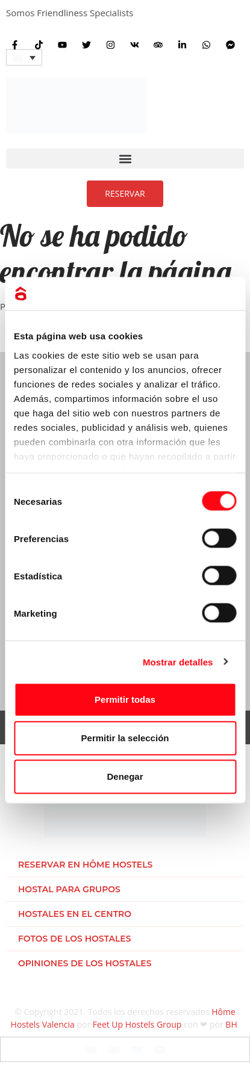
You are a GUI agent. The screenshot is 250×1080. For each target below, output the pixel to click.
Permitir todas (125, 699)
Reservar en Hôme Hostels (85, 864)
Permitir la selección (125, 738)
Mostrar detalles (178, 661)
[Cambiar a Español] (113, 1049)
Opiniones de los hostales (85, 963)
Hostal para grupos (69, 889)
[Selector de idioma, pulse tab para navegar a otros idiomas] (24, 57)
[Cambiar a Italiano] (136, 1049)
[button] (125, 158)
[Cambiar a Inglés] (91, 1049)
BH (231, 1024)
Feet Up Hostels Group (137, 1024)
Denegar (125, 776)
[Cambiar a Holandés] (159, 1049)
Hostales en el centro (74, 914)
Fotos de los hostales (74, 938)
